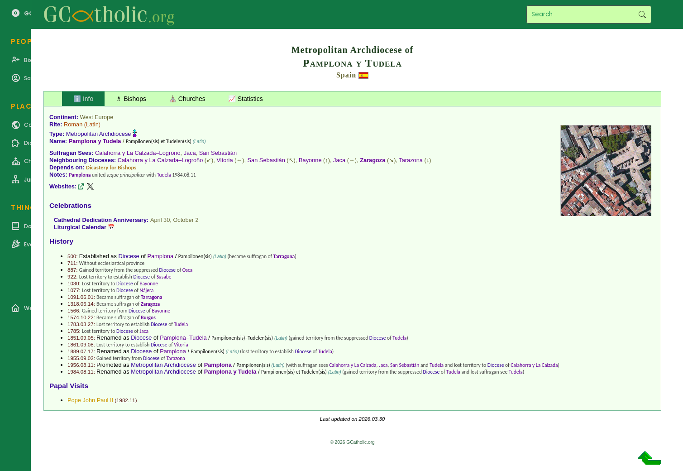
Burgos (148, 317)
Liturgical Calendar (80, 227)
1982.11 (125, 400)
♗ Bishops (131, 98)
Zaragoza (372, 160)
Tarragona (284, 256)
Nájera (146, 290)
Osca (187, 270)
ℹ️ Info (83, 98)
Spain (346, 75)
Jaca (190, 152)
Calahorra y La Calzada (352, 365)
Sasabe (164, 277)
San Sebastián (218, 152)
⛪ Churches (187, 98)
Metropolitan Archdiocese (98, 133)
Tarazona (411, 160)
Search (642, 14)
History (61, 241)
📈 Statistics (245, 98)
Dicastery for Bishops (111, 167)
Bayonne (310, 160)
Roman (73, 124)
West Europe (97, 117)
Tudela (164, 175)
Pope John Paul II (90, 400)
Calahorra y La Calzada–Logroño (138, 152)
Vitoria (224, 160)
